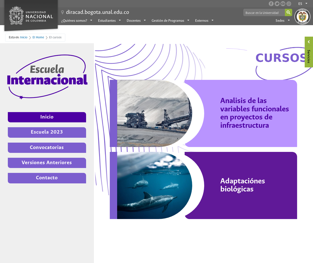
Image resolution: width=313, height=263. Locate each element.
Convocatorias (47, 147)
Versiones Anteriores (47, 163)
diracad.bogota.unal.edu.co (97, 12)
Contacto (47, 178)
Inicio (47, 117)
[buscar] (264, 13)
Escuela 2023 (47, 132)
